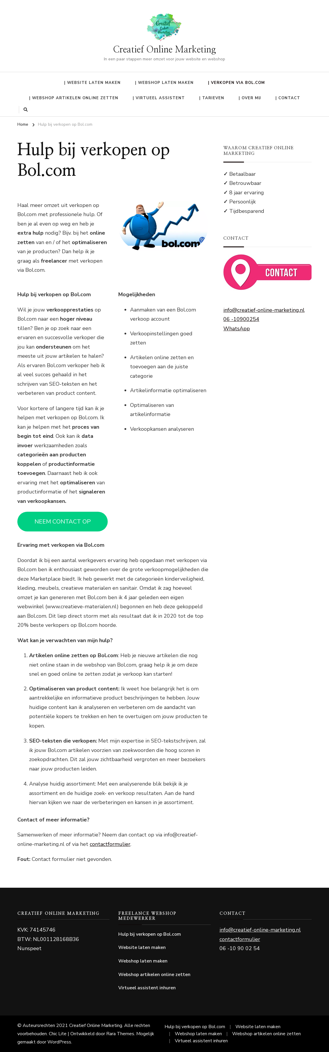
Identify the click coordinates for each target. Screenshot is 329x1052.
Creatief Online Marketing (164, 49)
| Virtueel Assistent (159, 98)
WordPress (59, 1042)
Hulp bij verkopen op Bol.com (149, 934)
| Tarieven (211, 98)
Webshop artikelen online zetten (154, 974)
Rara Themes (120, 1034)
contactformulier (110, 844)
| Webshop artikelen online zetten (73, 98)
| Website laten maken (92, 82)
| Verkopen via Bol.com (236, 82)
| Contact (287, 98)
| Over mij (250, 98)
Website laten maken (142, 947)
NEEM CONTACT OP (62, 522)
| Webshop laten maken (164, 82)
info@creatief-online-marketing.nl (264, 310)
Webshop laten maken (142, 961)
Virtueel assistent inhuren (147, 988)
